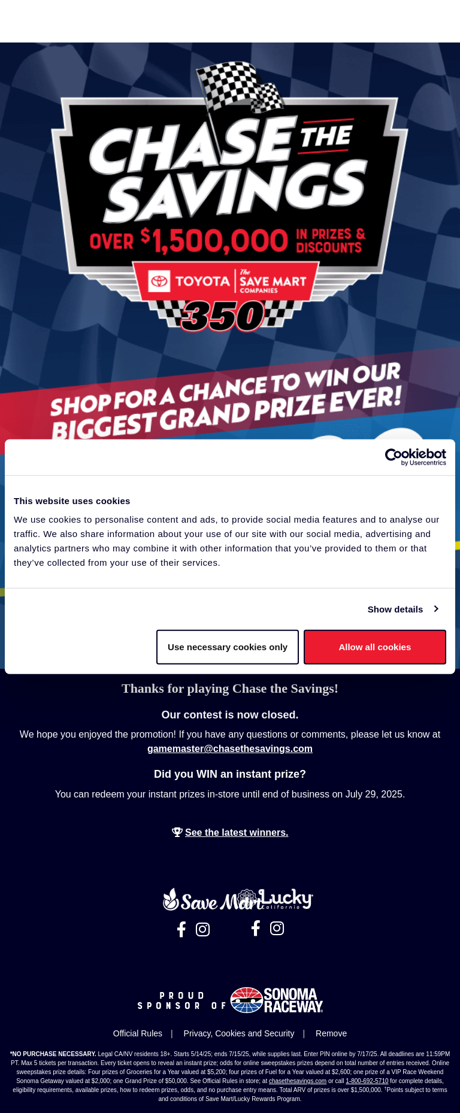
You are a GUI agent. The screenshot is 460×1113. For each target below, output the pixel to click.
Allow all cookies (374, 647)
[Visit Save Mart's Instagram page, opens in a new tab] (203, 929)
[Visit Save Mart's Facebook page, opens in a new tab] (181, 929)
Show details (395, 608)
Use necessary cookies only (228, 647)
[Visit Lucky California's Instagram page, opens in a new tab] (277, 928)
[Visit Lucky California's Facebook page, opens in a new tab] (256, 928)
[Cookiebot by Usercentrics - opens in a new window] (393, 457)
